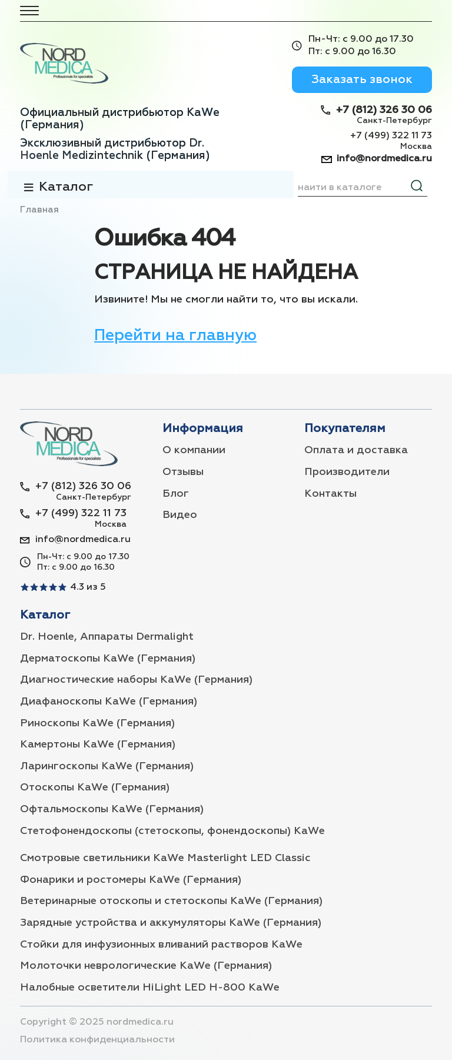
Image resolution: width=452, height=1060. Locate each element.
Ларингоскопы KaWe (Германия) (107, 766)
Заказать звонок (362, 79)
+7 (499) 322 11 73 (391, 136)
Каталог (66, 187)
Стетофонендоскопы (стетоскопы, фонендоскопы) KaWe (172, 831)
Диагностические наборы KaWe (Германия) (136, 679)
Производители (347, 472)
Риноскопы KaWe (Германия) (97, 723)
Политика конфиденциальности (97, 1040)
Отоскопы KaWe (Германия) (95, 787)
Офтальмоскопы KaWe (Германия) (112, 809)
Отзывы (183, 472)
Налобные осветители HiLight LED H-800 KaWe (150, 987)
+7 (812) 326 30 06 (384, 110)
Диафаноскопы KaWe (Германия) (108, 701)
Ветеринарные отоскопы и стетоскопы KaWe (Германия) (171, 901)
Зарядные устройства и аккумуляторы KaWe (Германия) (170, 923)
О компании (193, 450)
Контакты (330, 494)
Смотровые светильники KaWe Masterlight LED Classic (165, 858)
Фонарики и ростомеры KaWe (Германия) (130, 880)
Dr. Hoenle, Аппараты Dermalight (107, 637)
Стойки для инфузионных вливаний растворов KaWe (161, 944)
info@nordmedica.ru (384, 159)
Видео (179, 515)
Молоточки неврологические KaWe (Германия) (146, 966)
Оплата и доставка (356, 450)
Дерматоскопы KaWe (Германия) (107, 658)
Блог (175, 494)
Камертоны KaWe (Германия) (97, 744)
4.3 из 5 (88, 587)
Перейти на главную (175, 336)
